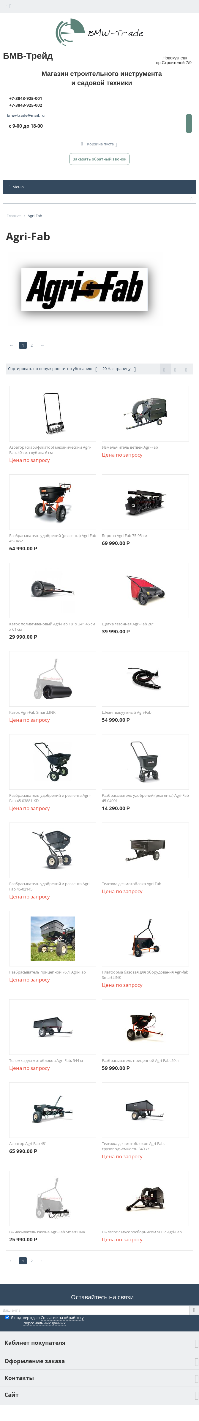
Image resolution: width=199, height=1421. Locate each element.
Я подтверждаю (44, 1320)
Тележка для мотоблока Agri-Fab (131, 883)
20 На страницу (119, 369)
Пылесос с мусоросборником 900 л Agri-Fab (142, 1232)
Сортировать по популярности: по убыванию (52, 369)
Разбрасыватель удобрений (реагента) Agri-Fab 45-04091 (145, 798)
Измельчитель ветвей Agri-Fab (130, 447)
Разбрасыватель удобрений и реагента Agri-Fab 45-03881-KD (50, 798)
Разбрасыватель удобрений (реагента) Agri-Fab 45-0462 (52, 538)
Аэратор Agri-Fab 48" (27, 1143)
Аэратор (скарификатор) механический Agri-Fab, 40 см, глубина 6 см (50, 450)
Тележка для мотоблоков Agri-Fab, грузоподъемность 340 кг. (133, 1146)
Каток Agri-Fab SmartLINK (32, 712)
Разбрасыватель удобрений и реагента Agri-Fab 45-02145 (50, 886)
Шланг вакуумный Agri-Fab (126, 712)
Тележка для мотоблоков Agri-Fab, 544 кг (46, 1060)
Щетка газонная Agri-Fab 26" (128, 624)
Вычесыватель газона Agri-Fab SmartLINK (47, 1232)
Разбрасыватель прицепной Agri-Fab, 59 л (140, 1060)
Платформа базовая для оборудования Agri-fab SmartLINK (145, 974)
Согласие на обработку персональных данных (53, 1320)
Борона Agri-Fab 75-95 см (124, 535)
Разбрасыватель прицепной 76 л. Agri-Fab (47, 972)
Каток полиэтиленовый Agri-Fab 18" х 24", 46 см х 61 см (52, 626)
